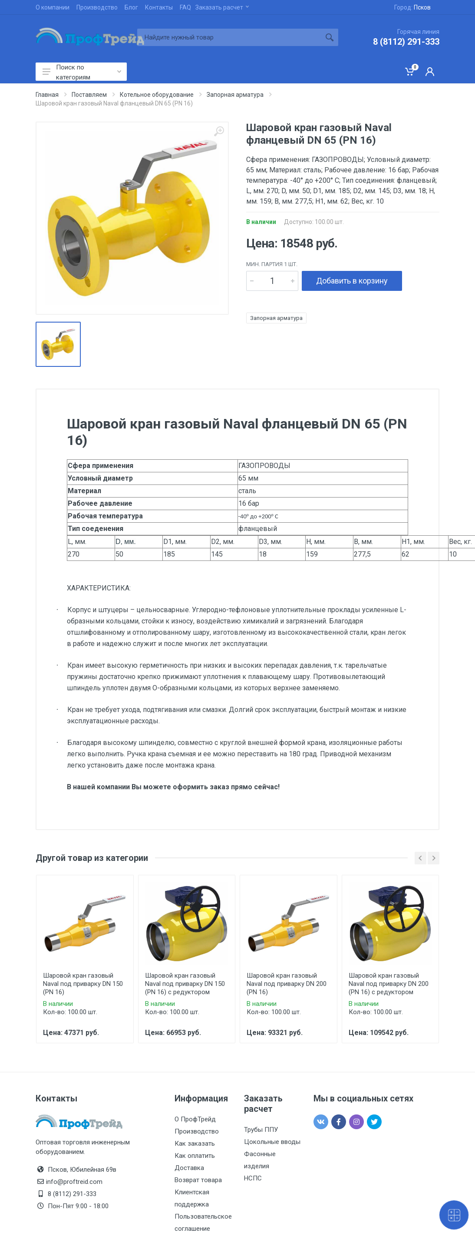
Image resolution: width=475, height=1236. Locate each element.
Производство (97, 7)
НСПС (253, 1178)
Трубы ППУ (261, 1130)
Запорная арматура (276, 318)
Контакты (159, 7)
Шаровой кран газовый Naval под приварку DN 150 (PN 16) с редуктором (185, 984)
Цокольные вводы (272, 1142)
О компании (52, 7)
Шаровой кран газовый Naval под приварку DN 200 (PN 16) (287, 984)
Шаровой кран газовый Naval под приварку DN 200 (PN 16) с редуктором (389, 984)
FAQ (185, 7)
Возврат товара (198, 1180)
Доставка (189, 1168)
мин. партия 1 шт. (271, 264)
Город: (412, 7)
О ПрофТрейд (195, 1119)
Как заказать (195, 1143)
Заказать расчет (222, 7)
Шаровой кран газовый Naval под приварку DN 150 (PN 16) (83, 984)
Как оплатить (195, 1156)
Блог (131, 7)
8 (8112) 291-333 (406, 41)
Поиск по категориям (82, 72)
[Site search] (229, 37)
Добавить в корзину (352, 280)
